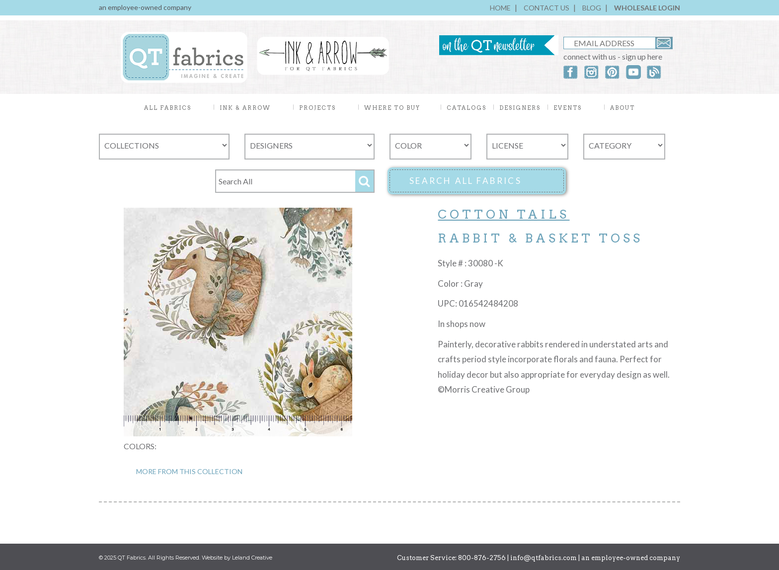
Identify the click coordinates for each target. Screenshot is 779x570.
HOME (500, 7)
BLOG (591, 7)
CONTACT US (546, 7)
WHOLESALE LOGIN (647, 7)
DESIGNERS (520, 107)
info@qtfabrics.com (543, 558)
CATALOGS (466, 107)
